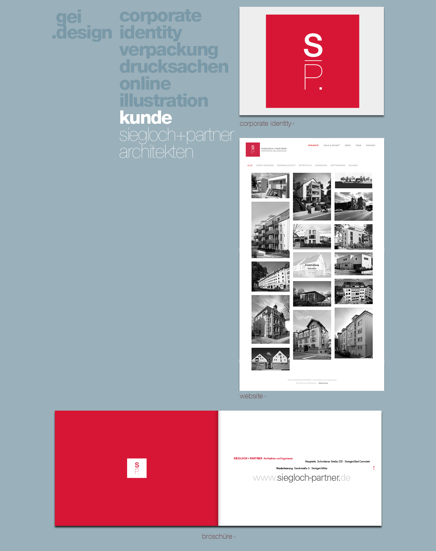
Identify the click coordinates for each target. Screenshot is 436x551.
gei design (84, 24)
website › (253, 396)
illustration (163, 100)
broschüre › (218, 536)
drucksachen (174, 66)
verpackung (168, 49)
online (144, 83)
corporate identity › (267, 123)
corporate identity (160, 24)
